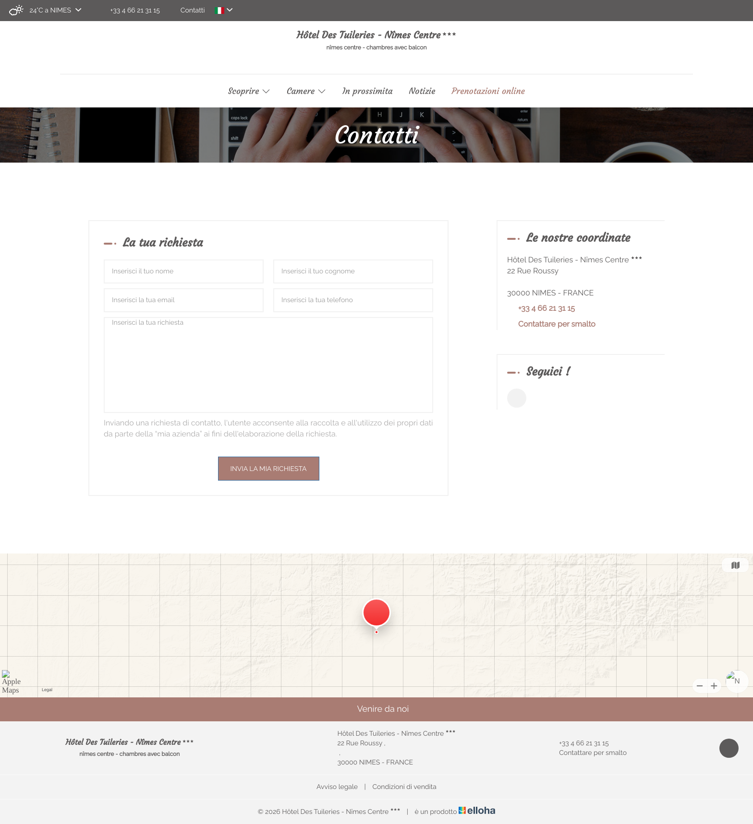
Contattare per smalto (556, 324)
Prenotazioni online (488, 91)
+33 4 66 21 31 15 (578, 743)
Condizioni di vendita (404, 787)
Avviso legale (337, 787)
